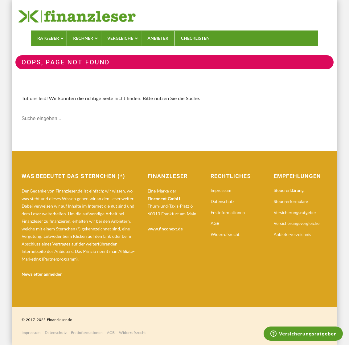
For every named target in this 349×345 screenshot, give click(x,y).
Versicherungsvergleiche (297, 223)
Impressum (221, 190)
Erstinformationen (228, 212)
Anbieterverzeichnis (292, 234)
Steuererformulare (291, 201)
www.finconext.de (165, 228)
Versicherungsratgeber (295, 212)
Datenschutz (222, 201)
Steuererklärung (289, 190)
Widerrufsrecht (225, 234)
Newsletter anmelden (42, 274)
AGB (215, 223)
